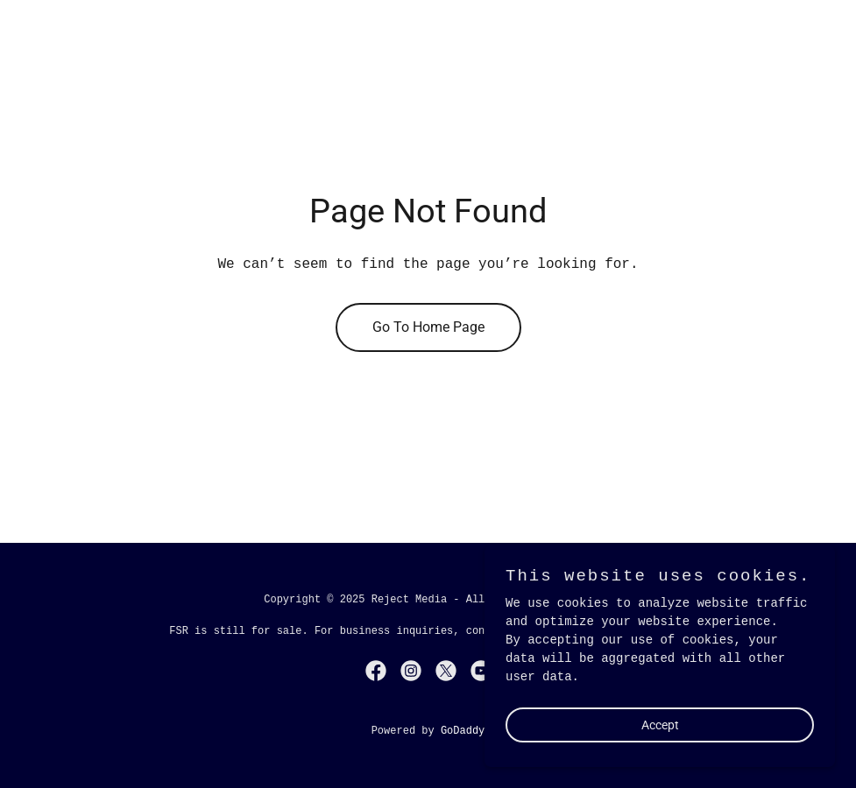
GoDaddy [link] (463, 731)
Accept (660, 761)
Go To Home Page (428, 327)
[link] (375, 670)
